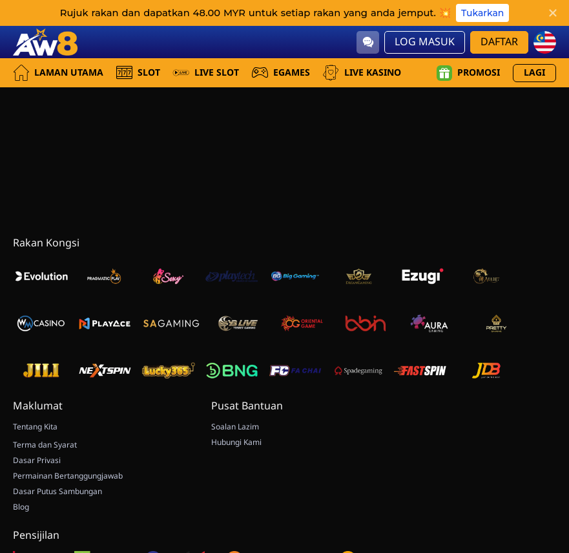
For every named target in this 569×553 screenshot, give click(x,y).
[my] (544, 42)
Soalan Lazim (235, 427)
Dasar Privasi (37, 460)
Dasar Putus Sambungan (57, 491)
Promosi (468, 73)
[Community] (368, 42)
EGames (281, 73)
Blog (21, 507)
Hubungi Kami (236, 442)
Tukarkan (482, 13)
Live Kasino (362, 73)
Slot (138, 73)
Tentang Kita (35, 427)
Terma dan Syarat (45, 445)
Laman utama (58, 73)
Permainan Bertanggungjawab (68, 476)
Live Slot (206, 73)
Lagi (534, 73)
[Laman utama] (45, 42)
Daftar (499, 42)
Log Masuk (425, 42)
